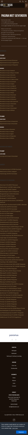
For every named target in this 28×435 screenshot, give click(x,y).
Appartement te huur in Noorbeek (8, 123)
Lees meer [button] (15, 428)
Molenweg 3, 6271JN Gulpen (7, 255)
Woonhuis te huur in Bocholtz (7, 129)
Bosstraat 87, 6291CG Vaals (7, 196)
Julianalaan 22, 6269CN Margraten (9, 240)
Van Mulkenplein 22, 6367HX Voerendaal (10, 310)
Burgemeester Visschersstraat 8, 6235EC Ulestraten (13, 204)
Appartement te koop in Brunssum (8, 60)
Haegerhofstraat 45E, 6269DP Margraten (11, 228)
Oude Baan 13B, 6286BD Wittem (8, 262)
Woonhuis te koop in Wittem (7, 110)
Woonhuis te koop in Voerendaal (8, 108)
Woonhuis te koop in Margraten (8, 90)
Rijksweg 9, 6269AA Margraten (8, 282)
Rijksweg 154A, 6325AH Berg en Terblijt (10, 270)
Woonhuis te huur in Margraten (8, 136)
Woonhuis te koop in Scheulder (8, 97)
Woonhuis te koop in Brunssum (8, 77)
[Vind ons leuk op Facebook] (2, 1)
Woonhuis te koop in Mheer (7, 92)
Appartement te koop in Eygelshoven (9, 62)
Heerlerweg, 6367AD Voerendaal (8, 173)
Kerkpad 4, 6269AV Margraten (8, 244)
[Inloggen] (20, 1)
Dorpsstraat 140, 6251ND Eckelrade (9, 217)
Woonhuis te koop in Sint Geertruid (9, 101)
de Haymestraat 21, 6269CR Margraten (10, 211)
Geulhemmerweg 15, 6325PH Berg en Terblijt (11, 226)
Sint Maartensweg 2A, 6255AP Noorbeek (10, 290)
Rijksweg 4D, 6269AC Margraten (8, 273)
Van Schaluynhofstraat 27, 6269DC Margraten (12, 315)
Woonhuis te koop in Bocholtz (7, 75)
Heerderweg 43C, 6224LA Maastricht (9, 231)
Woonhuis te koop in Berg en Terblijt (9, 72)
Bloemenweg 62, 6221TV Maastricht (9, 191)
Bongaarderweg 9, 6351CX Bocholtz (9, 193)
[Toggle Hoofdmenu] (26, 5)
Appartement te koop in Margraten (9, 64)
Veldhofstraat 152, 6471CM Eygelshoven (10, 317)
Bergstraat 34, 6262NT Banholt (8, 189)
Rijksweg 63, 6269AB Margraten (8, 275)
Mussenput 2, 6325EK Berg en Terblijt (9, 257)
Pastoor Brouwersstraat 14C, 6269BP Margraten (12, 266)
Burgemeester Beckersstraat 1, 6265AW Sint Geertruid (11, 201)
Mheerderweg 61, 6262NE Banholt (9, 253)
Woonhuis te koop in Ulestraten (8, 103)
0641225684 (14, 404)
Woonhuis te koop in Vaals (6, 106)
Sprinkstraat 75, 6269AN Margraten (9, 293)
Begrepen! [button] (21, 432)
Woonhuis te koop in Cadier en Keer (9, 79)
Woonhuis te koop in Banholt (7, 70)
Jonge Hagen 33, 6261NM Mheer (8, 237)
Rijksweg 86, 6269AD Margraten (8, 279)
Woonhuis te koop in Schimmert (8, 99)
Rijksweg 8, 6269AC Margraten (8, 277)
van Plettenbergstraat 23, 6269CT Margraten (11, 312)
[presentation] (12, 339)
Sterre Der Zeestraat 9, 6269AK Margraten (11, 297)
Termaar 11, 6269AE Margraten (8, 299)
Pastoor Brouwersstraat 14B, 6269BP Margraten (12, 264)
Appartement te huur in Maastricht (9, 121)
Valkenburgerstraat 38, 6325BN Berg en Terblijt (12, 308)
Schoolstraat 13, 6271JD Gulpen (8, 286)
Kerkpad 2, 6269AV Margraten (8, 242)
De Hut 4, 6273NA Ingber (6, 213)
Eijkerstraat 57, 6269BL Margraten (9, 220)
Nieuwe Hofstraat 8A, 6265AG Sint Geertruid (11, 259)
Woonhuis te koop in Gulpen (7, 83)
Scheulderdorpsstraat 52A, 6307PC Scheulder (11, 284)
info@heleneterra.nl (14, 406)
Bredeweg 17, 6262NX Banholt (8, 198)
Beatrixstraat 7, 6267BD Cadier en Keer (10, 187)
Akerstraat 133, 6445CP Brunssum (9, 185)
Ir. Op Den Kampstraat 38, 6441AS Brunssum (11, 235)
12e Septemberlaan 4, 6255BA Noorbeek (10, 169)
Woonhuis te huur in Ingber (7, 133)
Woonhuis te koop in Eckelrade (8, 81)
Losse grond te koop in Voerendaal (9, 156)
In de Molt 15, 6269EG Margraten (8, 233)
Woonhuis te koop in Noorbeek (8, 94)
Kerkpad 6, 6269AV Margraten (8, 246)
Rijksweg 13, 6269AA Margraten (8, 268)
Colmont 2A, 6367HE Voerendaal (8, 206)
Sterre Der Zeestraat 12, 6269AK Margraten (11, 295)
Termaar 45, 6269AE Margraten (8, 306)
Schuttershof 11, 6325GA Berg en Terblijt (10, 288)
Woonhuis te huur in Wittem (7, 138)
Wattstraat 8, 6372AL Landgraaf (8, 171)
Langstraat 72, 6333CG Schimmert (9, 251)
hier (21, 38)
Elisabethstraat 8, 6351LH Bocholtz (9, 222)
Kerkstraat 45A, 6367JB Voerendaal (9, 248)
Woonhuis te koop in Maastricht (8, 88)
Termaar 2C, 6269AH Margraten (8, 304)
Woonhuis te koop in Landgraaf (8, 86)
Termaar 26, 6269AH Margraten (8, 301)
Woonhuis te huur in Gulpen (7, 131)
